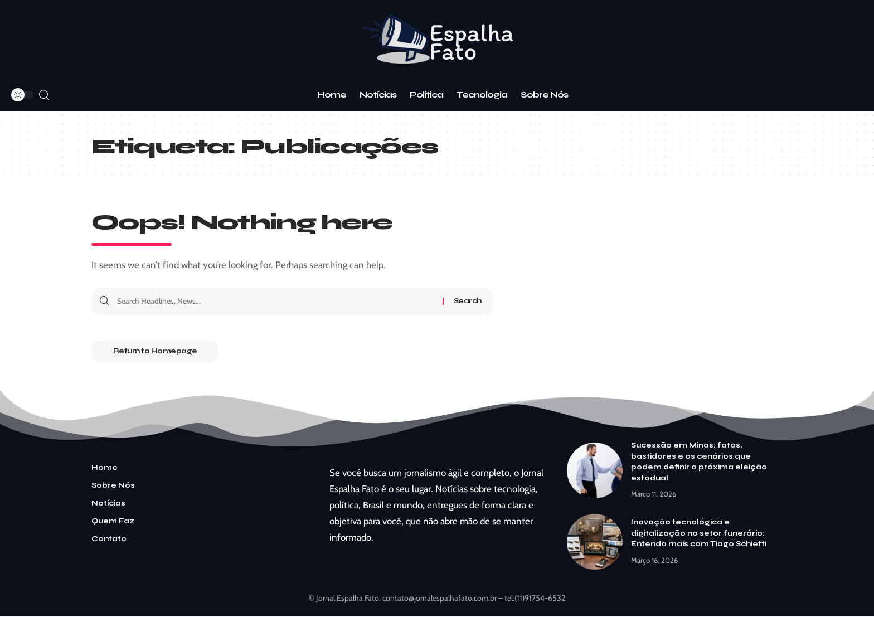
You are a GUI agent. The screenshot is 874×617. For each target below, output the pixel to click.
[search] (44, 95)
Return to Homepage (156, 351)
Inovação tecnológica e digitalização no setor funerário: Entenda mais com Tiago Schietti (698, 533)
